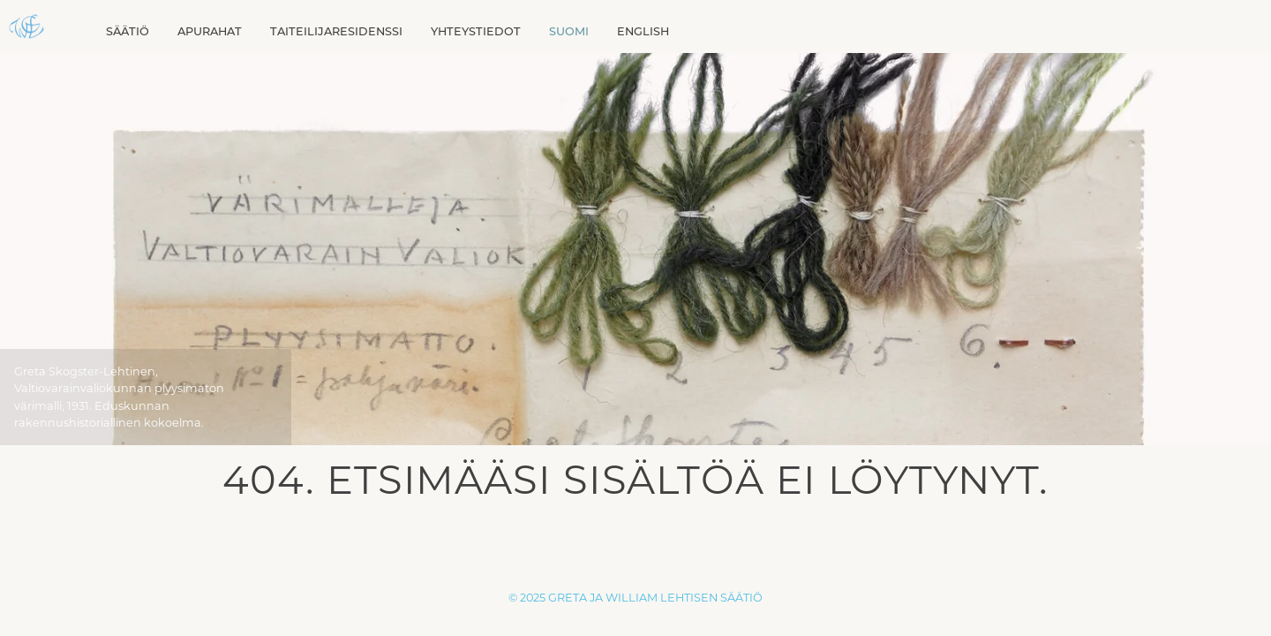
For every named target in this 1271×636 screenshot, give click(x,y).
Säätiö (127, 31)
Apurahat (209, 31)
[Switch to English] (643, 31)
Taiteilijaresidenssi (336, 31)
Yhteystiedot (476, 31)
